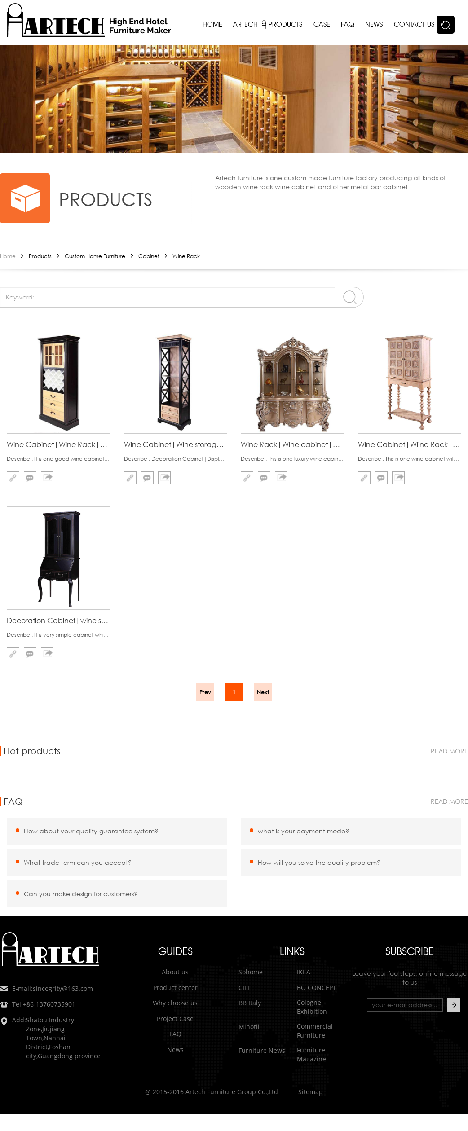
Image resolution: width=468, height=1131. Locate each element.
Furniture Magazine (311, 1054)
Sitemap (310, 1091)
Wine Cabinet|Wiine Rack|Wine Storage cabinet (410, 444)
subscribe (409, 951)
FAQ (13, 801)
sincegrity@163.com (46, 988)
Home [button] (212, 24)
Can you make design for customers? (80, 893)
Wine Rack (186, 256)
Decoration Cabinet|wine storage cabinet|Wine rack (58, 620)
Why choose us (175, 1003)
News (175, 1049)
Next (263, 692)
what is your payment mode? (303, 831)
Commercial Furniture (315, 1030)
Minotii (249, 1026)
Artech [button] (245, 24)
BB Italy (249, 1003)
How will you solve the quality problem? (319, 862)
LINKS (292, 951)
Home (8, 256)
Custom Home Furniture (95, 256)
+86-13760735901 (37, 1004)
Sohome (250, 972)
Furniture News (261, 1050)
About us (175, 972)
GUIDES (175, 951)
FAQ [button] (347, 24)
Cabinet (148, 256)
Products (40, 256)
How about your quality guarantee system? (91, 831)
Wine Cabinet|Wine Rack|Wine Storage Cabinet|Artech (58, 444)
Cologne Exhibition (312, 1007)
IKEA (303, 972)
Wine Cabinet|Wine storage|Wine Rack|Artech (176, 444)
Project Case (175, 1018)
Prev (205, 692)
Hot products (32, 751)
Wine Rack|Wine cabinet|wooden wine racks (292, 444)
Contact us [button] (414, 24)
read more (449, 751)
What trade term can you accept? (78, 862)
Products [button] (285, 24)
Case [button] (321, 24)
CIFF (244, 987)
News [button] (374, 24)
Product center (175, 987)
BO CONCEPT (316, 987)
